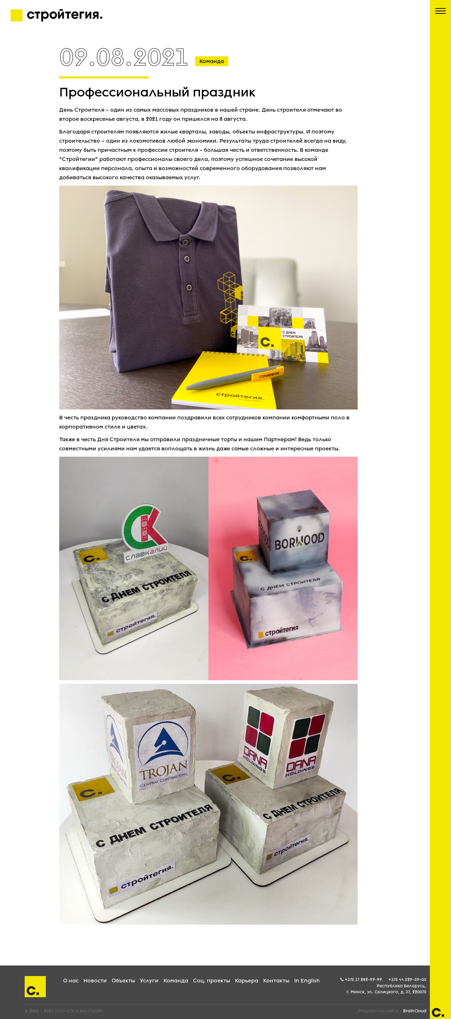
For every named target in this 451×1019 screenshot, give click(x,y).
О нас (71, 980)
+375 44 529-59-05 (407, 979)
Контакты (276, 980)
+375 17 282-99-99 (363, 979)
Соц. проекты (211, 980)
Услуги (149, 980)
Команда (175, 980)
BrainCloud (414, 1010)
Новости (95, 980)
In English (307, 980)
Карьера (246, 980)
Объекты (123, 980)
